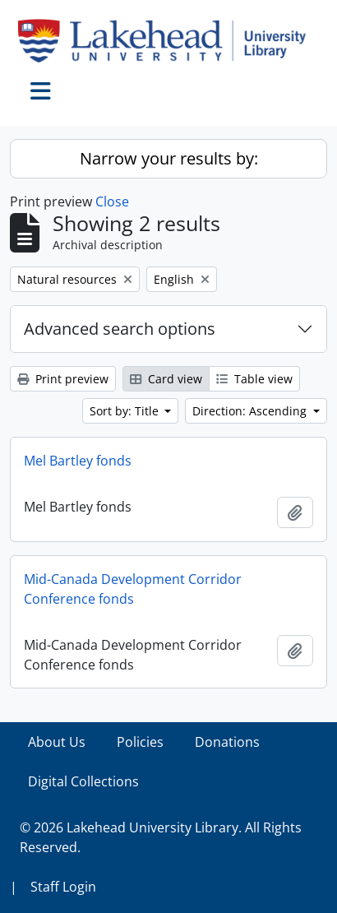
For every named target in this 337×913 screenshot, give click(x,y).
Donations (227, 742)
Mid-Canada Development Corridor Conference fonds (133, 589)
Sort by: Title (126, 411)
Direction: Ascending (251, 411)
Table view (254, 379)
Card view (166, 379)
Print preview (62, 379)
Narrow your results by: (169, 158)
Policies (140, 742)
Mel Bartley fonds (78, 461)
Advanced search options (119, 328)
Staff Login (63, 887)
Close (112, 201)
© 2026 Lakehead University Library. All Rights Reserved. (161, 837)
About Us (56, 742)
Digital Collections (83, 781)
